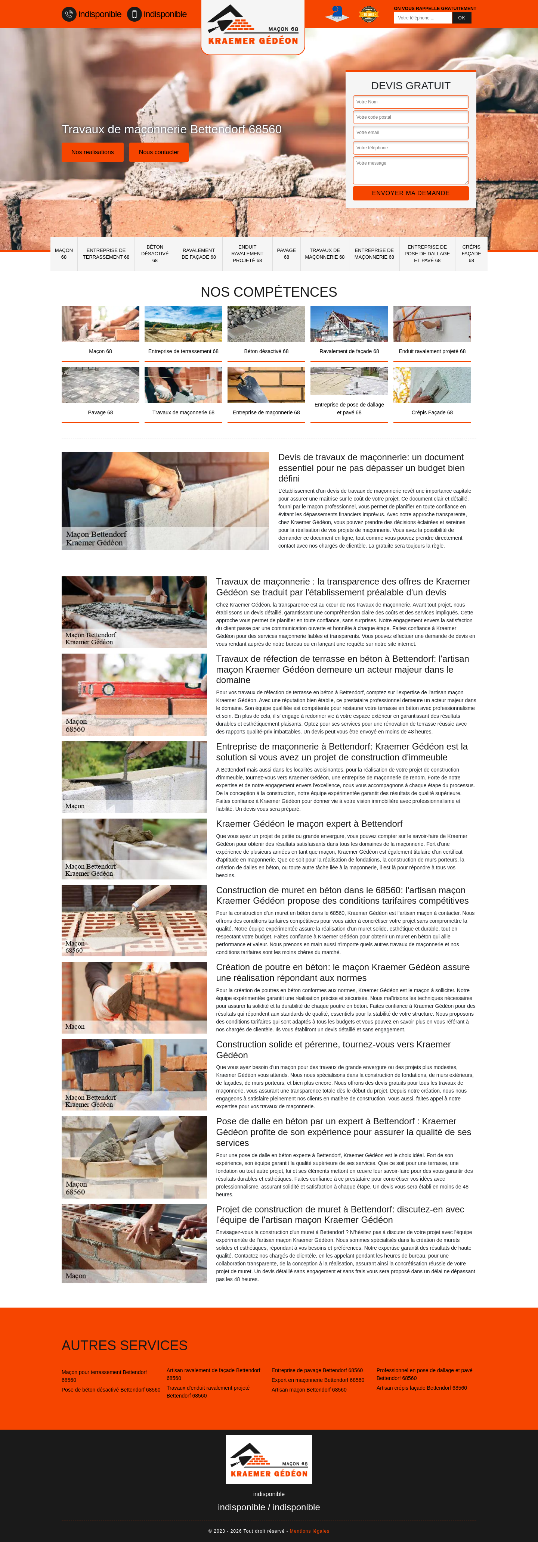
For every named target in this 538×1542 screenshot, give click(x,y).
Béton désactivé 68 (155, 253)
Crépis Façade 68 (471, 253)
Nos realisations (92, 152)
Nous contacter (159, 152)
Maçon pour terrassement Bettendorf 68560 (104, 1376)
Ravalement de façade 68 (199, 253)
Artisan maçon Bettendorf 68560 (309, 1390)
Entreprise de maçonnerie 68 (374, 253)
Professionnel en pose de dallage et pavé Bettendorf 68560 (425, 1374)
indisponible (91, 14)
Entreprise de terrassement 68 (106, 253)
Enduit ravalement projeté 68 (247, 253)
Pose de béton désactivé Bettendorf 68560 (111, 1390)
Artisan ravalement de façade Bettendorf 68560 (213, 1374)
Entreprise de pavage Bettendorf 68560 (317, 1370)
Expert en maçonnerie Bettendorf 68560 (318, 1380)
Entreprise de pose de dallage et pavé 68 (427, 253)
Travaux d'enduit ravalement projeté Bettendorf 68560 (208, 1392)
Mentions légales (310, 1531)
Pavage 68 (286, 253)
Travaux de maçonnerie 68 (324, 253)
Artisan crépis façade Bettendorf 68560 (422, 1388)
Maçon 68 (64, 253)
